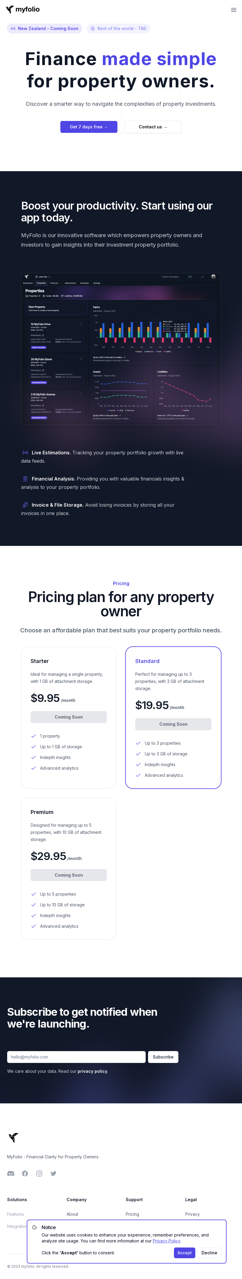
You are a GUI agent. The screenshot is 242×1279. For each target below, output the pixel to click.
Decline (209, 1252)
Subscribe (163, 1056)
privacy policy (92, 1071)
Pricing (132, 1214)
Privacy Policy (166, 1240)
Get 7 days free (89, 126)
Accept (184, 1252)
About (72, 1214)
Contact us (153, 126)
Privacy (192, 1214)
